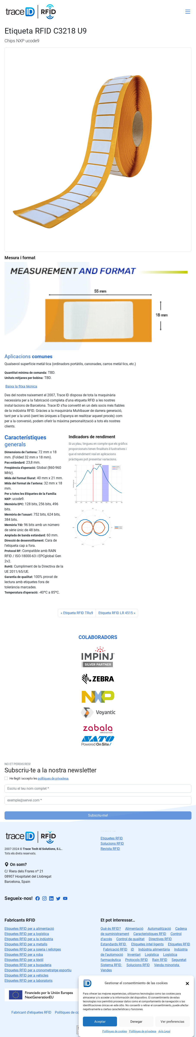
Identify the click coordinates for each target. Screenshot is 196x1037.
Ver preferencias (172, 1022)
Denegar (136, 1022)
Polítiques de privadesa (142, 1031)
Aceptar (100, 1022)
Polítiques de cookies (114, 1031)
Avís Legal (164, 1031)
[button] (187, 983)
